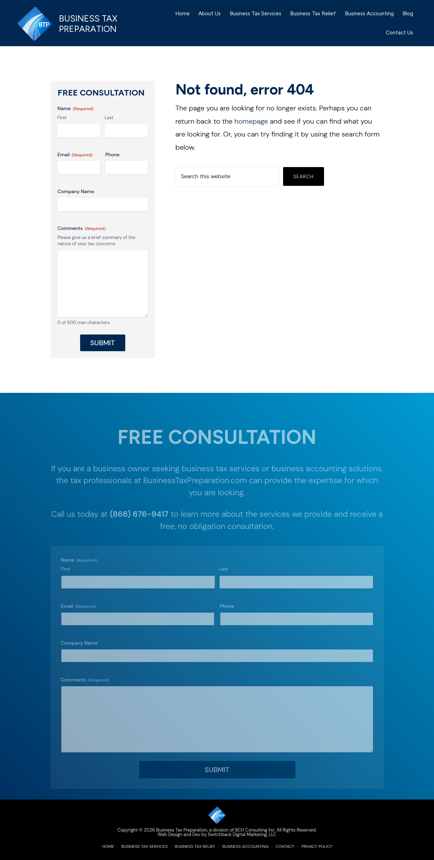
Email (75, 154)
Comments (82, 228)
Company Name (76, 191)
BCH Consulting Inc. (255, 830)
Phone (112, 154)
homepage (251, 121)
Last (109, 118)
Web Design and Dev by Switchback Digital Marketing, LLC (217, 834)
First (62, 118)
